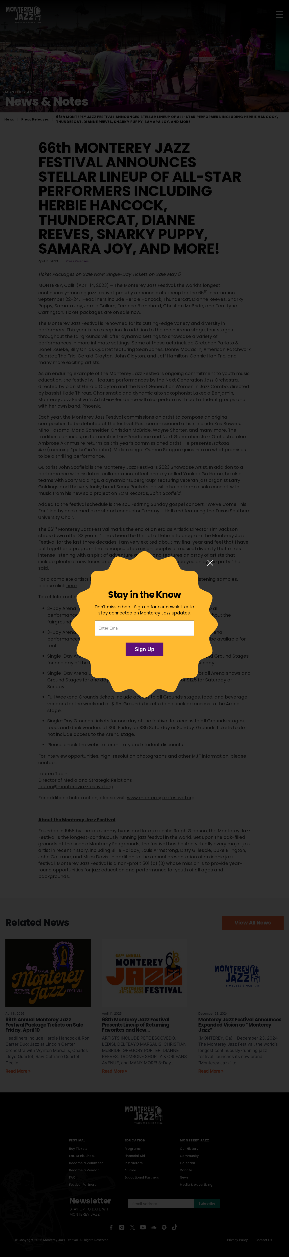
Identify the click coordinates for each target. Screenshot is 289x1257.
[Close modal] (210, 563)
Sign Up (144, 649)
